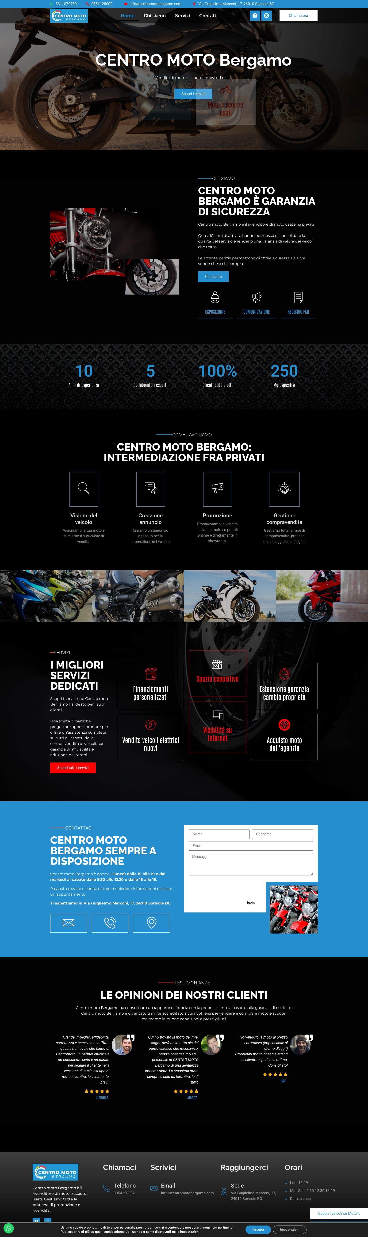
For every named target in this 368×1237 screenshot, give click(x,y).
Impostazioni (289, 1229)
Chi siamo (155, 16)
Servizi (182, 16)
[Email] (153, 1188)
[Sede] (223, 1191)
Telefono (125, 1185)
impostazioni (189, 1232)
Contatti (208, 16)
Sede (237, 1185)
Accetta (258, 1229)
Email (168, 1185)
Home (127, 16)
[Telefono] (106, 1188)
